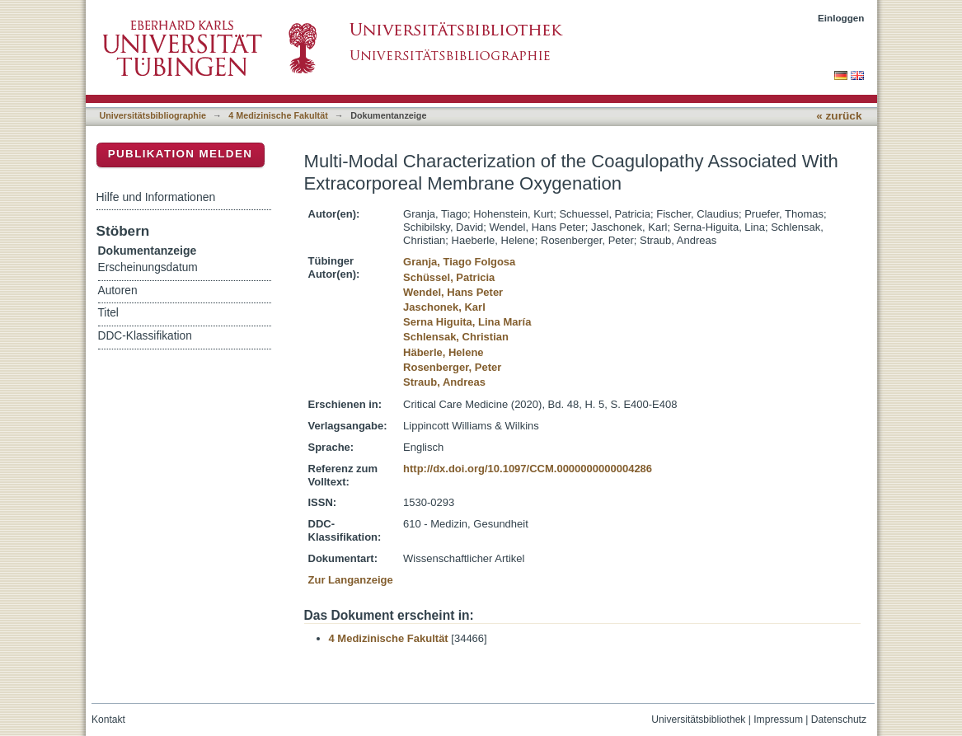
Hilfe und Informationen (156, 197)
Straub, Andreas (444, 382)
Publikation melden (180, 154)
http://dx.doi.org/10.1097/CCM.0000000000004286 (527, 468)
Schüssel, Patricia (449, 277)
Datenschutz (838, 719)
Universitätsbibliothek (698, 719)
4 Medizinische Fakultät (277, 115)
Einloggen (841, 17)
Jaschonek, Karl (444, 307)
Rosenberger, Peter (452, 367)
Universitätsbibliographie (153, 115)
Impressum (778, 719)
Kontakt (108, 719)
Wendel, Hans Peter (453, 292)
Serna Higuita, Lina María (467, 322)
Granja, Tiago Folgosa (459, 261)
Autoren (118, 290)
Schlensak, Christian (456, 336)
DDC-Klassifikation (145, 336)
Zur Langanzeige (350, 580)
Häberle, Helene (443, 352)
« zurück (838, 116)
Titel (108, 313)
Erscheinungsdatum (148, 267)
